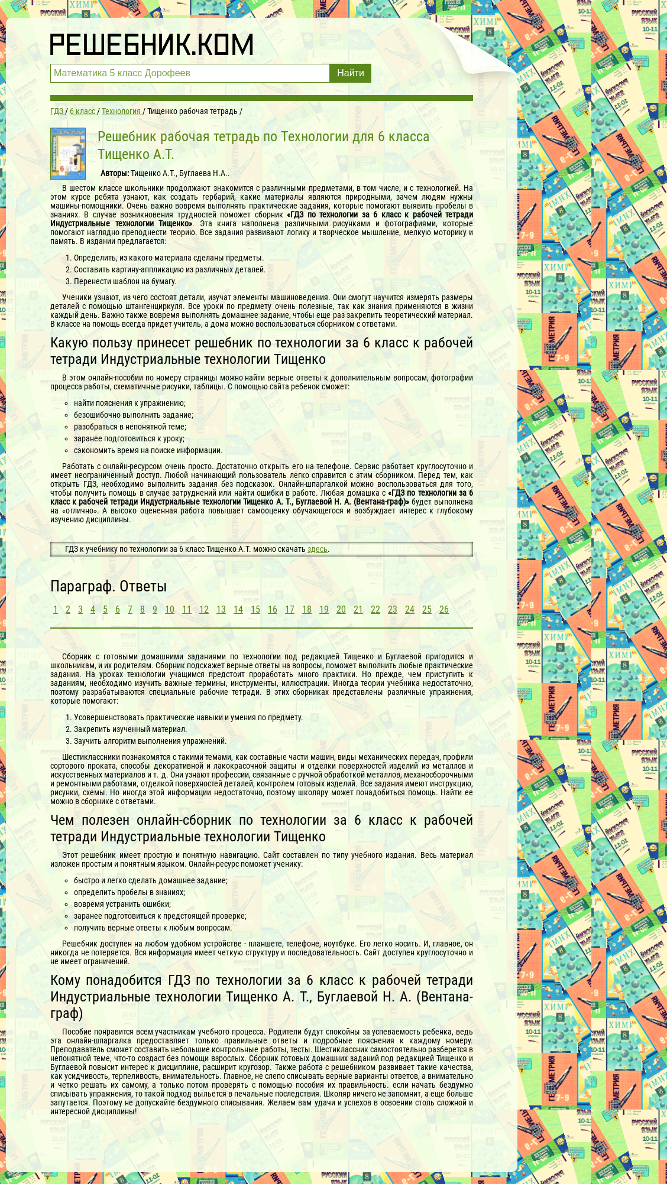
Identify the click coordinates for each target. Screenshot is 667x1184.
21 (358, 609)
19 (324, 609)
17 (289, 609)
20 (341, 609)
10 (169, 609)
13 (221, 609)
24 (410, 609)
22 (375, 609)
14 (238, 609)
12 (204, 609)
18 (307, 609)
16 (272, 609)
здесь (317, 549)
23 (392, 609)
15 (255, 609)
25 (427, 609)
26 (444, 609)
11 (187, 609)
